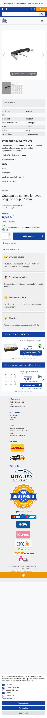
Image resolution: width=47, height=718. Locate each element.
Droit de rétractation (17, 429)
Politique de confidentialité (19, 431)
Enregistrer (23, 713)
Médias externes (12, 690)
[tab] (23, 103)
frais (11, 404)
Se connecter (14, 415)
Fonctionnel (10, 695)
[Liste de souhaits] (34, 9)
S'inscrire (13, 418)
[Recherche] (42, 14)
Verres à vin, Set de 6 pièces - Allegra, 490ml (29, 372)
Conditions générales (17, 435)
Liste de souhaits (9, 243)
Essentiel (9, 685)
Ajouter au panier (32, 236)
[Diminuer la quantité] (9, 238)
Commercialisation (12, 687)
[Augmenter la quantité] (9, 234)
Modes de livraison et (17, 406)
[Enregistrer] (7, 9)
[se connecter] (2, 9)
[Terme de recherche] (20, 14)
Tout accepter (23, 703)
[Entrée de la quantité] (5, 236)
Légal (12, 433)
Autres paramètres (8, 698)
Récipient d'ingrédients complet (30, 341)
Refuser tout (23, 708)
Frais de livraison (17, 249)
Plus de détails (9, 103)
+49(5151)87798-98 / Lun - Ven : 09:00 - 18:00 (23, 4)
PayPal (8, 693)
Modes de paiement (17, 402)
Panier (12, 420)
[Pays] (31, 9)
